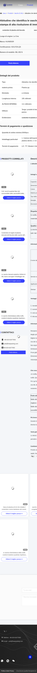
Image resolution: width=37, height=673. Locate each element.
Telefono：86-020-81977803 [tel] (11, 637)
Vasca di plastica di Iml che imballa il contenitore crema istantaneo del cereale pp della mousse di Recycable (14, 508)
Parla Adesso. (14, 63)
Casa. (20, 5)
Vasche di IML (18, 13)
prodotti (10, 13)
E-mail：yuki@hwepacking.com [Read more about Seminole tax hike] (12, 641)
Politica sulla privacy (7, 671)
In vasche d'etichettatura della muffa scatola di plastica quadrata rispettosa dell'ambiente (13, 318)
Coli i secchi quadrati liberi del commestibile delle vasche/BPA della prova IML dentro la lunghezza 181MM (13, 193)
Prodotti (30, 5)
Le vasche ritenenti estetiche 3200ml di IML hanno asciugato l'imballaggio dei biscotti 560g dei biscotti (13, 277)
